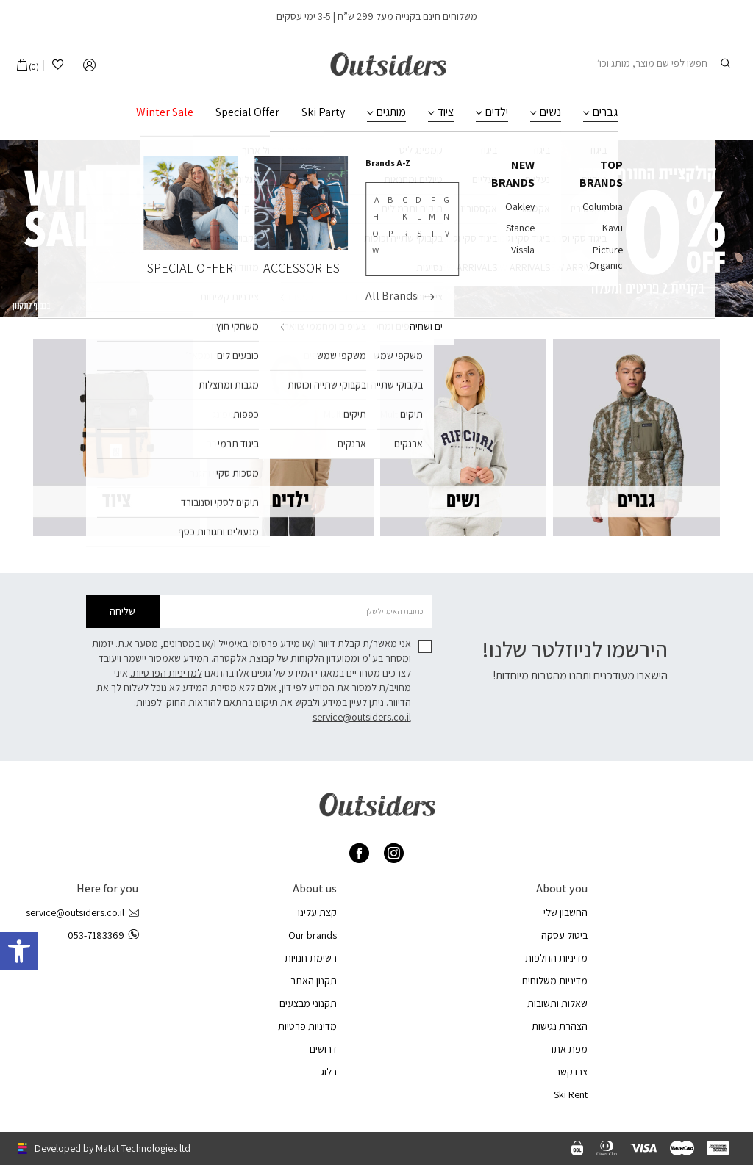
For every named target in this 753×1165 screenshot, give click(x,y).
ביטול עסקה (564, 935)
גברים (605, 112)
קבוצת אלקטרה (243, 658)
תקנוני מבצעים (308, 1003)
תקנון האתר (313, 980)
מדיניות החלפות (556, 957)
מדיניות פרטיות (307, 1026)
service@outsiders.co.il (362, 717)
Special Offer (247, 112)
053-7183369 (103, 935)
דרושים (323, 1049)
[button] (19, 951)
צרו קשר (571, 1071)
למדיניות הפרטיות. (166, 672)
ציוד (446, 112)
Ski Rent (571, 1094)
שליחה (122, 611)
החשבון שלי (565, 912)
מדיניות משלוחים (555, 980)
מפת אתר (568, 1049)
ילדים (496, 112)
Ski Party (323, 112)
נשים (550, 112)
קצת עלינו (317, 912)
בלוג (329, 1071)
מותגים (391, 112)
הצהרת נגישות (560, 1026)
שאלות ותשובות (557, 1003)
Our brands (312, 935)
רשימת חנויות (311, 957)
